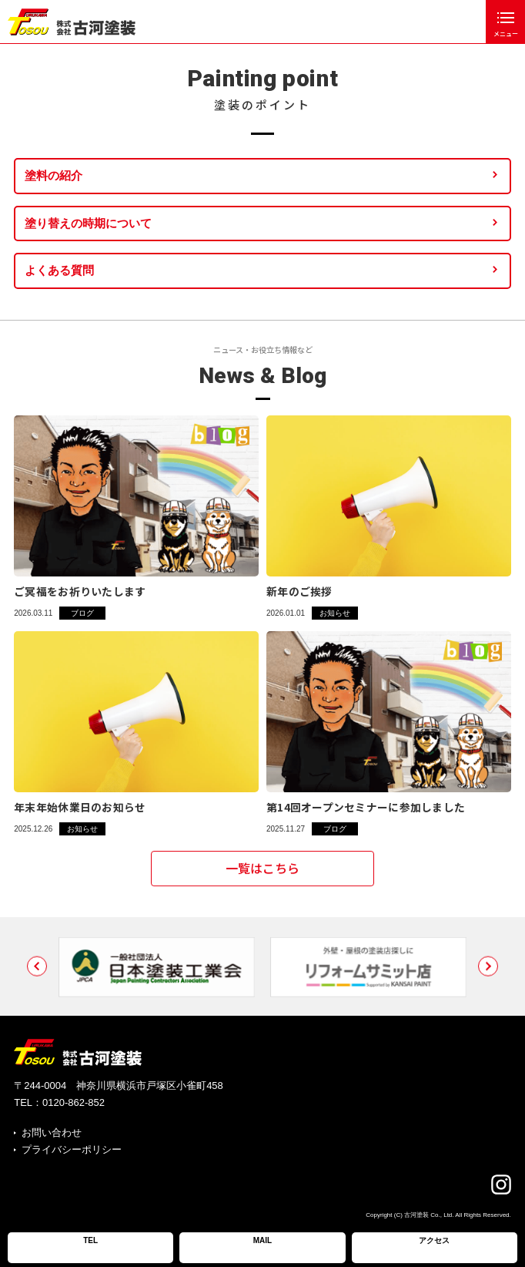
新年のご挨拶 (299, 591)
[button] (37, 983)
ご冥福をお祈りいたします (79, 591)
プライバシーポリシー (72, 1149)
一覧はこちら (262, 874)
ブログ (82, 613)
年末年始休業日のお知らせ (79, 807)
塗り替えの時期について (88, 223)
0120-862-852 (73, 1102)
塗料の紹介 (53, 175)
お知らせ (334, 613)
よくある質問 (59, 270)
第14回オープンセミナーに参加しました (365, 807)
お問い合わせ (52, 1132)
